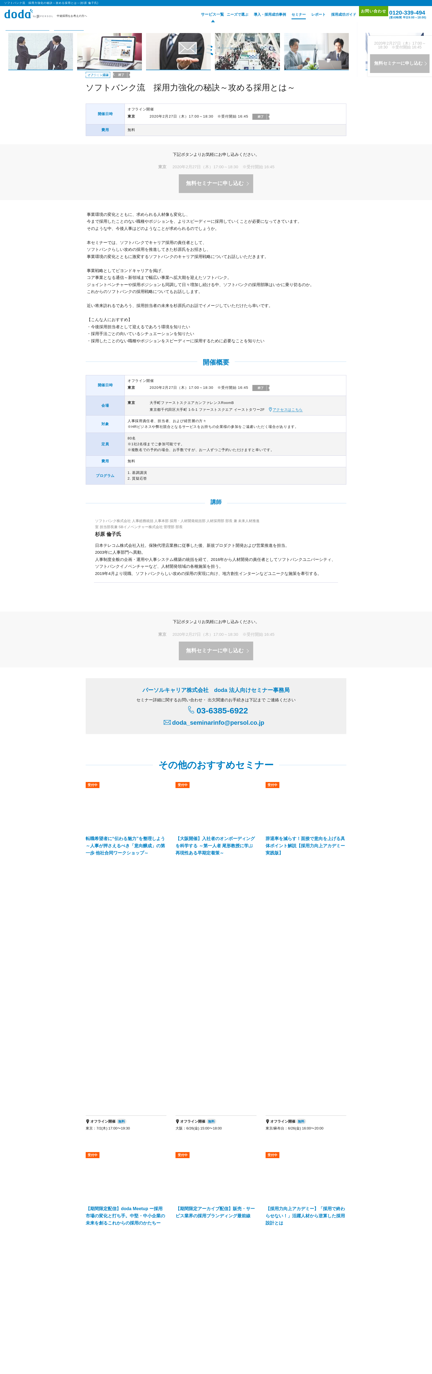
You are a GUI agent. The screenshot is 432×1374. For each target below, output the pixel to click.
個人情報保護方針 (116, 1349)
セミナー (290, 14)
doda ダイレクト (208, 1204)
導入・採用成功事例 (261, 14)
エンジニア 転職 (107, 1325)
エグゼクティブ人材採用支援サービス (117, 1245)
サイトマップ (321, 1213)
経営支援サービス (102, 1252)
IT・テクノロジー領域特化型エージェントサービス (166, 1252)
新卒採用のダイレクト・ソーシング (304, 1245)
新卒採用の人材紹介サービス (244, 1245)
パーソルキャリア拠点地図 (244, 1300)
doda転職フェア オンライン (160, 1211)
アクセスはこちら (288, 410)
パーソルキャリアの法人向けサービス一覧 (216, 1280)
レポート (310, 14)
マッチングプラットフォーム (237, 1252)
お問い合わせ (368, 14)
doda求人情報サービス (156, 1204)
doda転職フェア (102, 1211)
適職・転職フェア (184, 1325)
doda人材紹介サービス (107, 1204)
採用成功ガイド (335, 14)
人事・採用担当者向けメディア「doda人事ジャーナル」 (131, 1280)
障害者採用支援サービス (187, 1259)
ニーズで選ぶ (229, 14)
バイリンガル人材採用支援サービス (184, 1245)
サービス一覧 (202, 14)
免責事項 (337, 1300)
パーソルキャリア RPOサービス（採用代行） (123, 1259)
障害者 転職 (129, 1325)
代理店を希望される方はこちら (296, 1300)
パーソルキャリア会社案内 (195, 1300)
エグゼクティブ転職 (154, 1325)
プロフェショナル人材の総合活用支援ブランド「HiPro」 (131, 1287)
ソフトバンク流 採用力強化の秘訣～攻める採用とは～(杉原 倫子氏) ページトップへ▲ (263, 1049)
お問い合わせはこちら (267, 1148)
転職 (90, 1325)
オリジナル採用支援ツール (216, 1211)
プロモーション (323, 1197)
